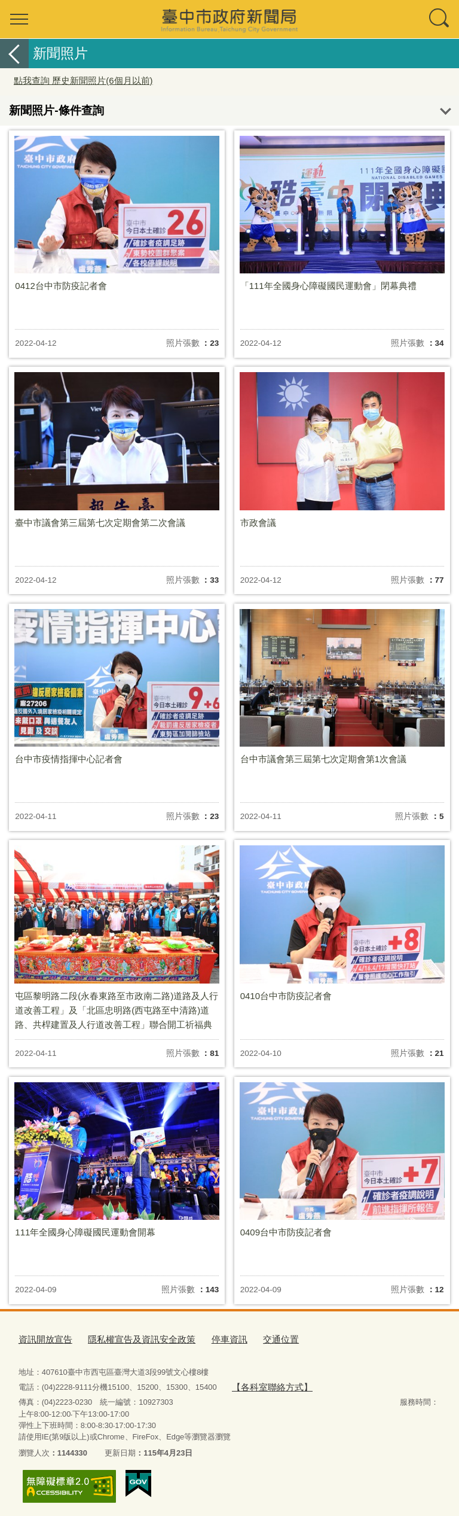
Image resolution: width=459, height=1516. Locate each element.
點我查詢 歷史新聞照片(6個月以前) (83, 80)
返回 (14, 53)
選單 (19, 19)
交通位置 (252, 1338)
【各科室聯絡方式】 (266, 1383)
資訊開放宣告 (42, 1338)
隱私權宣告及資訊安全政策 (127, 1338)
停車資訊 (205, 1338)
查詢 (440, 19)
